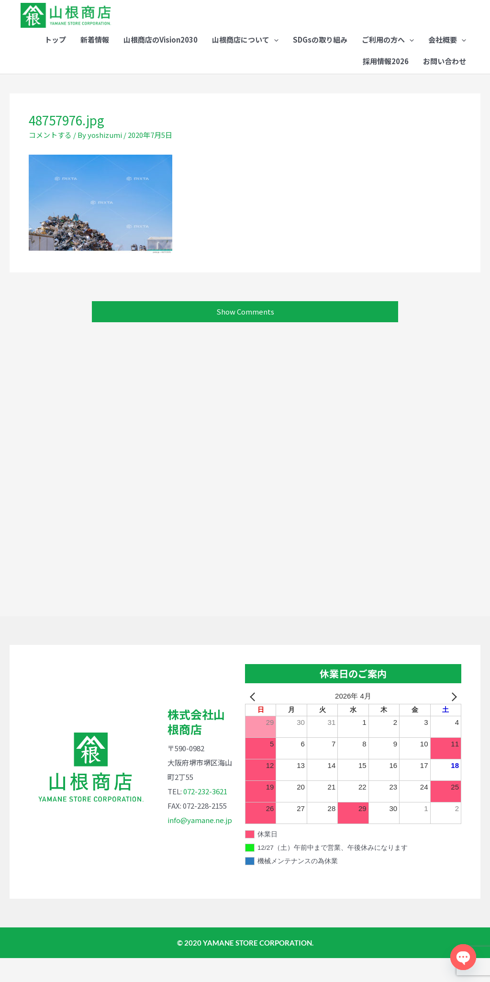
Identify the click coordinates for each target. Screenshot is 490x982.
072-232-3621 (205, 815)
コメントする (50, 159)
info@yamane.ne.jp (199, 844)
